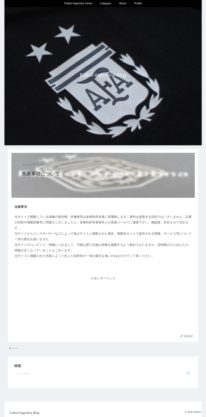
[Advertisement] (103, 305)
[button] (188, 373)
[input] (103, 373)
